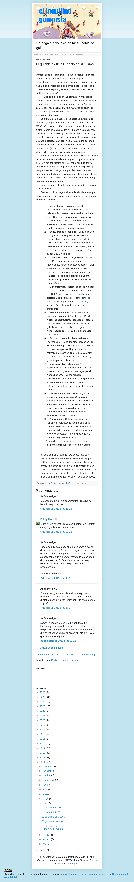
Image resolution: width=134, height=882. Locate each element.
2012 (43, 757)
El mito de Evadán (79, 54)
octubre (47, 775)
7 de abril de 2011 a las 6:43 (55, 607)
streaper (83, 301)
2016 (43, 738)
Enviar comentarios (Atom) (65, 660)
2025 (43, 697)
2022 (43, 710)
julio (45, 789)
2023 (43, 706)
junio (45, 794)
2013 (43, 752)
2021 (43, 715)
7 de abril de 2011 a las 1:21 (55, 578)
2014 (43, 748)
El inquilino (56, 483)
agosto (46, 784)
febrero (47, 839)
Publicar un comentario (50, 647)
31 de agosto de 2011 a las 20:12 (58, 640)
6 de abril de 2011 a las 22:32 (56, 531)
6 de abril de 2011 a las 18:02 (56, 508)
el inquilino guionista (14, 874)
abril (45, 803)
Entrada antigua (89, 654)
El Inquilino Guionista (38, 54)
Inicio (70, 654)
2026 (43, 692)
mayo (46, 798)
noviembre (48, 770)
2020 (43, 720)
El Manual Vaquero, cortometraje (52, 54)
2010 (43, 850)
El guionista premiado (53, 821)
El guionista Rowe (51, 807)
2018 (43, 729)
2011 (43, 762)
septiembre (49, 780)
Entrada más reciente (48, 654)
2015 (43, 743)
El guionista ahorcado (53, 816)
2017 (43, 734)
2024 (43, 701)
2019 (43, 725)
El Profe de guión (51, 812)
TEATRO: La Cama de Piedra (67, 54)
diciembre (48, 766)
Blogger (74, 863)
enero (46, 844)
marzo (46, 834)
